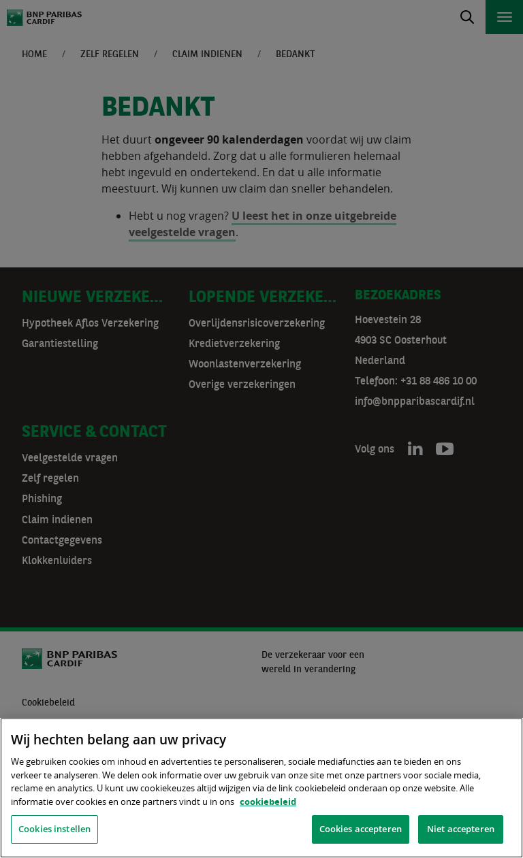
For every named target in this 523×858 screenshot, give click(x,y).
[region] (261, 788)
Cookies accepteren (360, 829)
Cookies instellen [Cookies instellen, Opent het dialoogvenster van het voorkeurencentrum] (54, 829)
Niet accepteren (460, 829)
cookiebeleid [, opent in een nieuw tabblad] (268, 801)
